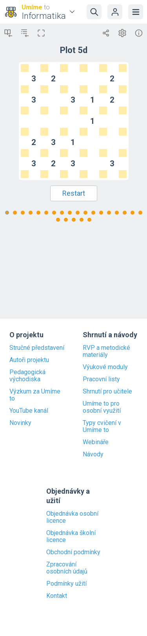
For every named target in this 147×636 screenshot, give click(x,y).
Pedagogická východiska (27, 376)
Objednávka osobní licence (72, 517)
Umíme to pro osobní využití (102, 407)
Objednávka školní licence (71, 536)
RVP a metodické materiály (106, 351)
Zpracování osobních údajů (66, 568)
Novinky (20, 422)
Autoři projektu (29, 360)
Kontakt (56, 595)
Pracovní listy (101, 379)
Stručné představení (36, 347)
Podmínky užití (66, 583)
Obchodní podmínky (73, 552)
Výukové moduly (105, 367)
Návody (93, 454)
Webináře (96, 442)
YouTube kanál (28, 410)
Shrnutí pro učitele (107, 391)
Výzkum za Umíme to (34, 395)
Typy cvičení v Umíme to (102, 426)
